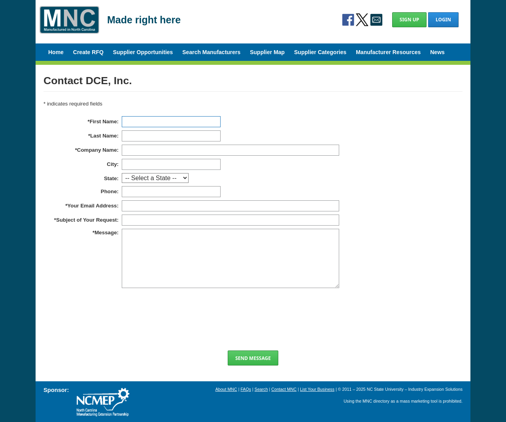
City (112, 164)
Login (443, 19)
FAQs (245, 389)
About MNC (226, 389)
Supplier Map (267, 52)
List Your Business (317, 389)
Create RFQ (88, 52)
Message (105, 232)
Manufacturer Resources (388, 52)
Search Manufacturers (211, 52)
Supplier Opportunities (143, 52)
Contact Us (376, 19)
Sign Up (409, 19)
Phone (109, 191)
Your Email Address (92, 206)
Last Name (103, 136)
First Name (103, 121)
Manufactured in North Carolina (69, 25)
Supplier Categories (320, 52)
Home (56, 52)
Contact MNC (283, 389)
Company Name (97, 150)
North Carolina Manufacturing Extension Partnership (102, 402)
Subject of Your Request (86, 220)
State (110, 178)
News (437, 52)
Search (261, 389)
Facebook (348, 19)
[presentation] (253, 319)
